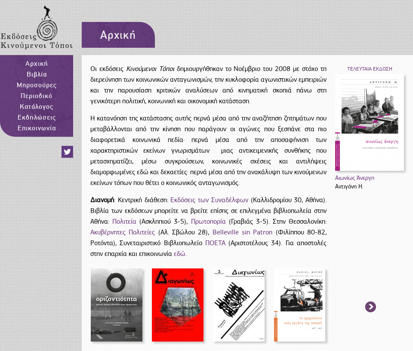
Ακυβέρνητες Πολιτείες (122, 232)
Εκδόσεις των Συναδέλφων (209, 200)
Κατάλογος (36, 106)
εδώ (179, 253)
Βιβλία (37, 74)
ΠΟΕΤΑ (215, 243)
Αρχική (36, 63)
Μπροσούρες (37, 84)
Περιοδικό (36, 95)
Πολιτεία (125, 221)
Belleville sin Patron (243, 232)
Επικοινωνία (37, 127)
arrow (371, 307)
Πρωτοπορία (208, 221)
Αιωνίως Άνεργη (354, 178)
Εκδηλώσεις (37, 117)
